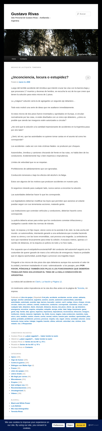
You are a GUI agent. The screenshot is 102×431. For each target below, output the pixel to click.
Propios (14, 382)
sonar (88, 319)
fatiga (69, 309)
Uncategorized (17, 391)
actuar (75, 297)
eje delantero (80, 307)
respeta (52, 319)
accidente (53, 297)
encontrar (24, 309)
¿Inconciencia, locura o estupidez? (40, 77)
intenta (22, 314)
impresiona (48, 312)
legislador (37, 314)
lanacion (29, 314)
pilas (88, 316)
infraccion (77, 312)
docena (54, 307)
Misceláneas (16, 379)
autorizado (25, 302)
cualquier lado (16, 307)
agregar (14, 300)
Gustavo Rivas (25, 14)
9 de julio (45, 297)
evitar (60, 309)
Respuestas (27, 324)
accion (69, 297)
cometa (36, 305)
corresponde (63, 305)
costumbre (73, 305)
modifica (24, 316)
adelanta (82, 297)
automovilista (68, 300)
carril (64, 302)
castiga (69, 302)
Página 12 (57, 281)
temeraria (14, 321)
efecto (69, 307)
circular (14, 305)
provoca (37, 319)
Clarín (38, 281)
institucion (15, 314)
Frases (14, 368)
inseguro (85, 312)
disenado (39, 307)
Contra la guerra (17, 363)
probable (20, 319)
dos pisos (62, 307)
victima (78, 321)
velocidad (66, 321)
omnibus (72, 316)
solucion (81, 319)
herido (22, 312)
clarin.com (22, 305)
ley (43, 314)
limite (47, 314)
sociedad (74, 319)
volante (14, 324)
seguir (62, 319)
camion (58, 302)
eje (73, 307)
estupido (47, 309)
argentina (37, 300)
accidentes (62, 297)
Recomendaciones (18, 388)
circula (87, 302)
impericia (39, 312)
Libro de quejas (27, 297)
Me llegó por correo (19, 377)
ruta (57, 319)
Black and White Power (20, 403)
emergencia (15, 309)
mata (86, 314)
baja (38, 302)
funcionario (76, 309)
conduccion (44, 305)
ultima (52, 321)
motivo (30, 316)
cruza (80, 305)
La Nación (46, 281)
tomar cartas (24, 321)
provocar (44, 319)
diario (33, 307)
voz (19, 324)
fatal (64, 309)
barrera (43, 302)
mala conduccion (68, 314)
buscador (50, 302)
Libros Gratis (16, 374)
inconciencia (68, 312)
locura (52, 314)
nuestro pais (63, 316)
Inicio (14, 59)
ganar (84, 309)
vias (72, 321)
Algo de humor (17, 360)
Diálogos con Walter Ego (21, 365)
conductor (54, 305)
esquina (32, 309)
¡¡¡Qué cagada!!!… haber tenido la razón (41, 336)
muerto (37, 316)
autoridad (78, 300)
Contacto (23, 59)
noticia (55, 316)
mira (18, 316)
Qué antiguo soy (18, 385)
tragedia (39, 321)
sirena (67, 319)
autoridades (15, 302)
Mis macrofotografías (20, 409)
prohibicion (29, 319)
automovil (59, 300)
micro (13, 316)
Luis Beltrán (16, 406)
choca (75, 302)
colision (30, 305)
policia (13, 319)
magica (58, 314)
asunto (51, 300)
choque (81, 302)
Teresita (80, 288)
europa (54, 309)
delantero (26, 307)
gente (13, 312)
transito (46, 321)
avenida (33, 302)
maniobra (79, 314)
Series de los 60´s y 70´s (35, 342)
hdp (17, 312)
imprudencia (57, 312)
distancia (47, 307)
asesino (45, 300)
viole (83, 321)
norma (43, 316)
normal (49, 316)
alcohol (21, 300)
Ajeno (13, 357)
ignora (32, 312)
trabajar (32, 321)
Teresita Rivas (17, 411)
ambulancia (28, 300)
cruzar (85, 305)
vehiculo (59, 321)
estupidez (39, 309)
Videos (14, 393)
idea (27, 312)
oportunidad (81, 316)
